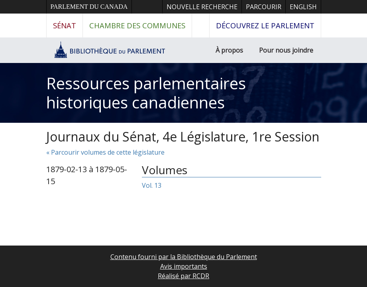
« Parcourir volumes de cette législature (105, 152)
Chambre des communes (137, 25)
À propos (229, 50)
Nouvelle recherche (202, 6)
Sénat (64, 25)
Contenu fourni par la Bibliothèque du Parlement (183, 256)
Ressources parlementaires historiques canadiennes (146, 92)
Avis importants (183, 266)
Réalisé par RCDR (183, 275)
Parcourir (263, 6)
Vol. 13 (151, 185)
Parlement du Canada (89, 6)
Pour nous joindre (286, 50)
